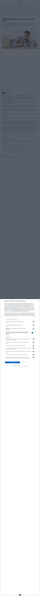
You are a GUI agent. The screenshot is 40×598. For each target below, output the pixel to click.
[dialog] (20, 448)
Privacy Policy (26, 366)
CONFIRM (12, 362)
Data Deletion (14, 366)
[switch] (33, 321)
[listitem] (20, 319)
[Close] (38, 301)
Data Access (20, 366)
